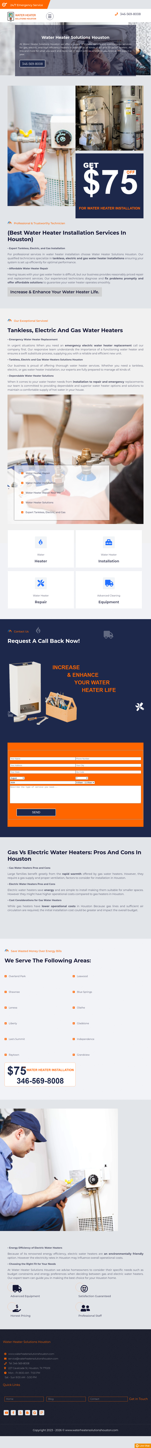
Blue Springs (84, 1003)
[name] (43, 765)
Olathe (81, 1019)
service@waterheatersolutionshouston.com (33, 1370)
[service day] (82, 785)
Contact (68, 1410)
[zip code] (108, 779)
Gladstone (83, 1035)
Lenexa (13, 1019)
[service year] (43, 789)
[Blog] (27, 1424)
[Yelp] (20, 1424)
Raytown (14, 1066)
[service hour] (85, 789)
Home (9, 1410)
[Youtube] (6, 1424)
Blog (38, 1410)
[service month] (17, 785)
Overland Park (17, 988)
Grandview (83, 1066)
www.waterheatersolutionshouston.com (31, 1365)
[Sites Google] (34, 1424)
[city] (108, 772)
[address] (43, 772)
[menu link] (46, 14)
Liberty (13, 1035)
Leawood (82, 988)
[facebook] (13, 1424)
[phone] (108, 765)
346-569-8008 (130, 14)
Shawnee (14, 1003)
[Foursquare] (41, 1424)
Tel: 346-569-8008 (18, 1375)
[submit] (36, 819)
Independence (85, 1051)
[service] (75, 801)
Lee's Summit (17, 1051)
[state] (43, 779)
